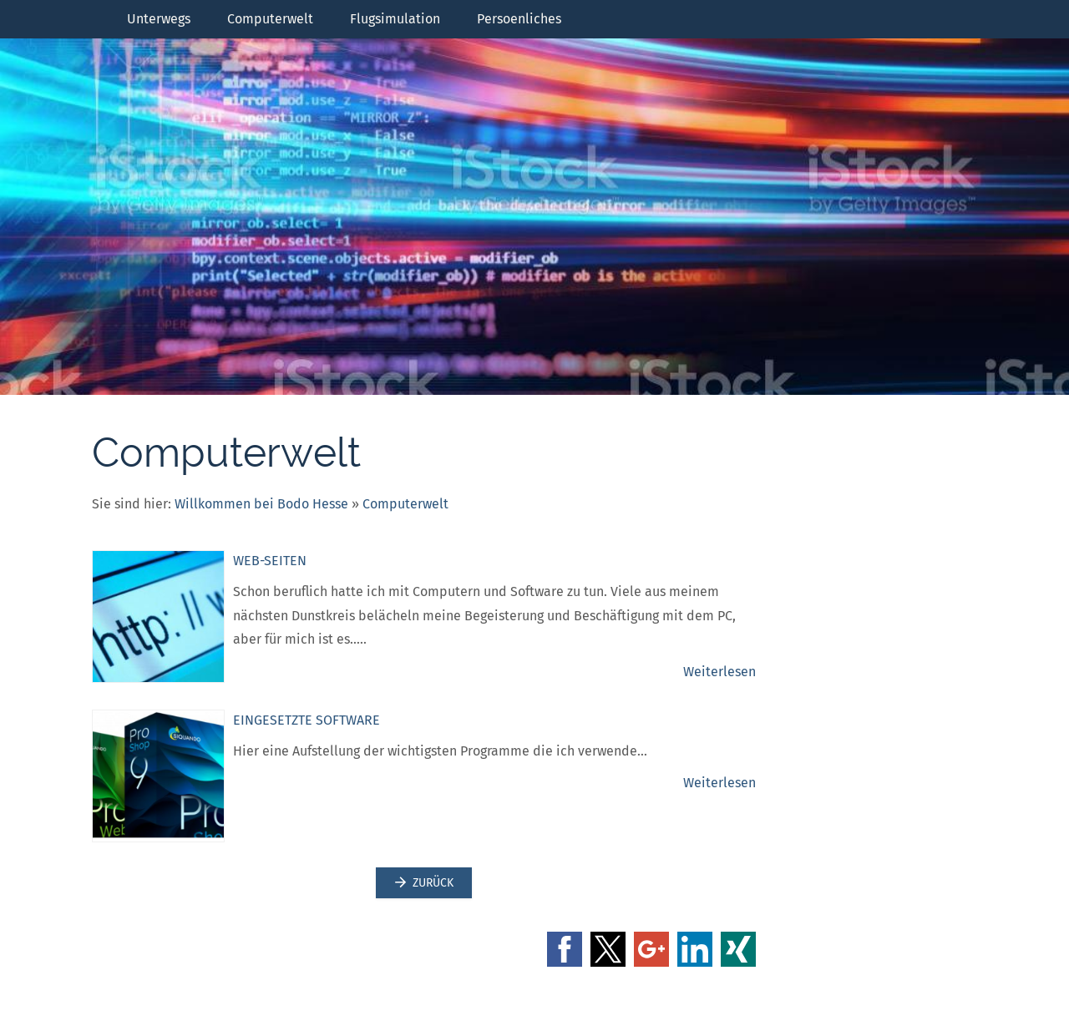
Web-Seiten (270, 561)
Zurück (423, 883)
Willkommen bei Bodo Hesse (261, 504)
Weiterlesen (719, 672)
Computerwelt (405, 504)
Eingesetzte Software (306, 720)
